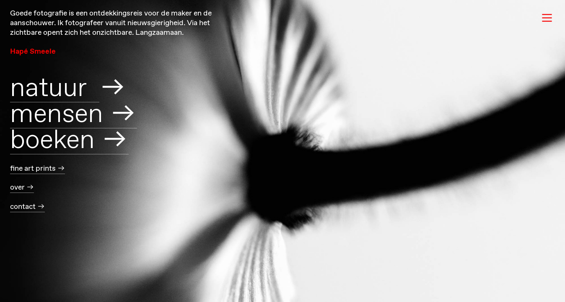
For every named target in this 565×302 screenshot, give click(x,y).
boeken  (69, 141)
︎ (547, 18)
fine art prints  (37, 169)
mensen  (73, 115)
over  (22, 187)
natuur (54, 89)
